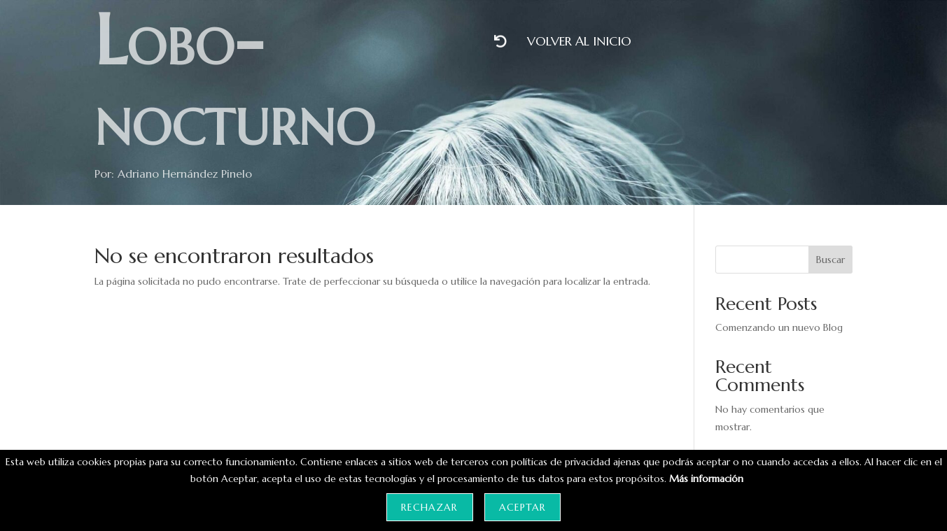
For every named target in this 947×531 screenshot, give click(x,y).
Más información (706, 478)
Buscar (830, 259)
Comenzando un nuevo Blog (779, 327)
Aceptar (522, 507)
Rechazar (429, 507)
